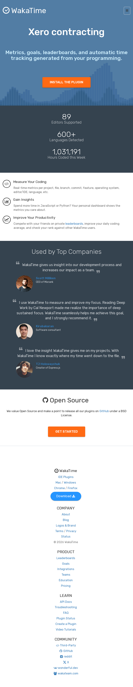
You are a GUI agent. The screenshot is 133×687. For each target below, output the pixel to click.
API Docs (66, 602)
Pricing (66, 586)
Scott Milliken (46, 278)
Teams (66, 574)
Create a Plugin (65, 624)
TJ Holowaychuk (48, 364)
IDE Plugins (65, 477)
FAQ (66, 613)
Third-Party (66, 645)
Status (65, 536)
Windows (70, 482)
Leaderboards (65, 558)
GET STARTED (66, 432)
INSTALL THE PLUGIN (66, 82)
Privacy (71, 531)
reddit (65, 656)
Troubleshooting (66, 607)
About (66, 514)
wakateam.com (65, 673)
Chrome (59, 488)
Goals (65, 563)
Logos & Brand (66, 525)
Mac (58, 482)
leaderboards (74, 223)
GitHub (104, 411)
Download (65, 496)
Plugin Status (65, 618)
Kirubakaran (45, 326)
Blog (66, 520)
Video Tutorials (66, 629)
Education (66, 580)
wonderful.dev (66, 668)
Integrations (65, 569)
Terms (59, 531)
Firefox (72, 488)
